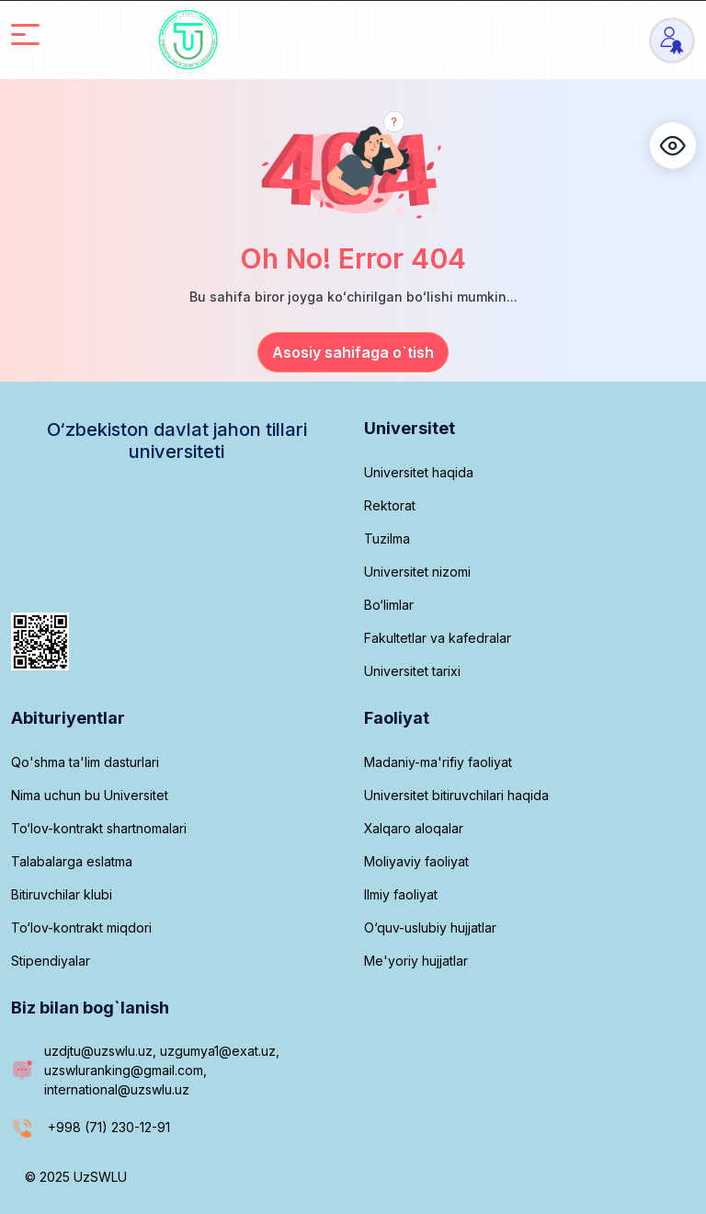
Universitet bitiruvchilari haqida (456, 795)
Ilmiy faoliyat (401, 894)
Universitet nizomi (417, 571)
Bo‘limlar (389, 605)
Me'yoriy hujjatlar (416, 960)
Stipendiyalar (50, 960)
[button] (673, 145)
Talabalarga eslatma (71, 861)
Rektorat (390, 505)
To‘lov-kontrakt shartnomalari (99, 828)
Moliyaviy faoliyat (416, 861)
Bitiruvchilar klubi (61, 894)
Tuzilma (387, 538)
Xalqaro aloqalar (413, 828)
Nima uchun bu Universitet (89, 795)
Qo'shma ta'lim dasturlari (85, 762)
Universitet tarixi (412, 671)
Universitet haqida (418, 472)
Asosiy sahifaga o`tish (353, 352)
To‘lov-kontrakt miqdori (81, 927)
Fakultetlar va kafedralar (437, 638)
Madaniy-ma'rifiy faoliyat (438, 762)
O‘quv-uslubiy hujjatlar (430, 927)
